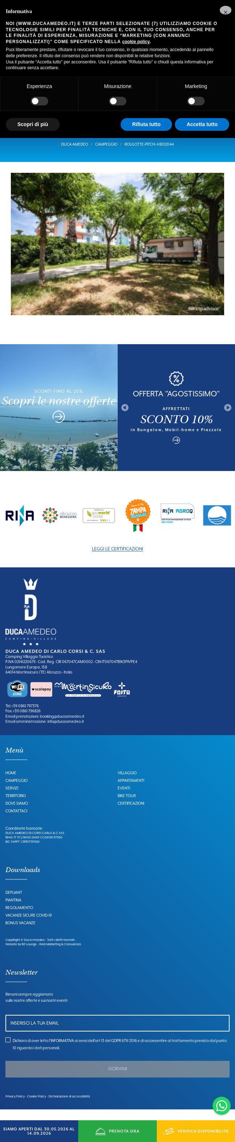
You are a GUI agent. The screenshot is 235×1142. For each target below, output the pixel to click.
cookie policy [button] (136, 41)
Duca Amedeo (74, 155)
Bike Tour (127, 806)
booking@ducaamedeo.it (61, 727)
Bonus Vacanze (20, 933)
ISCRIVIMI (117, 1079)
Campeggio (106, 155)
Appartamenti (131, 791)
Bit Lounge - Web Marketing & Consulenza (51, 955)
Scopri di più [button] (32, 124)
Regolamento (19, 918)
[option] (19, 526)
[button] (225, 10)
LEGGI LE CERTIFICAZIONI (117, 559)
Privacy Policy (15, 1107)
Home (10, 783)
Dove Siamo (16, 814)
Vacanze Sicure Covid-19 (28, 926)
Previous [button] (125, 418)
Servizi (11, 798)
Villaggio (127, 783)
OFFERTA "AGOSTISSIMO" (176, 404)
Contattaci (16, 821)
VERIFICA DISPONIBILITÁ (196, 1131)
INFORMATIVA (62, 1051)
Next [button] (227, 418)
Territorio (15, 806)
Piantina (13, 911)
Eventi (124, 798)
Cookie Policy (36, 1107)
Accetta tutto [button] (202, 124)
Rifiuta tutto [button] (146, 124)
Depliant (13, 903)
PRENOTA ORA (117, 1131)
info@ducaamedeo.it (65, 732)
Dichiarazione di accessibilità (69, 1107)
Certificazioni (131, 814)
